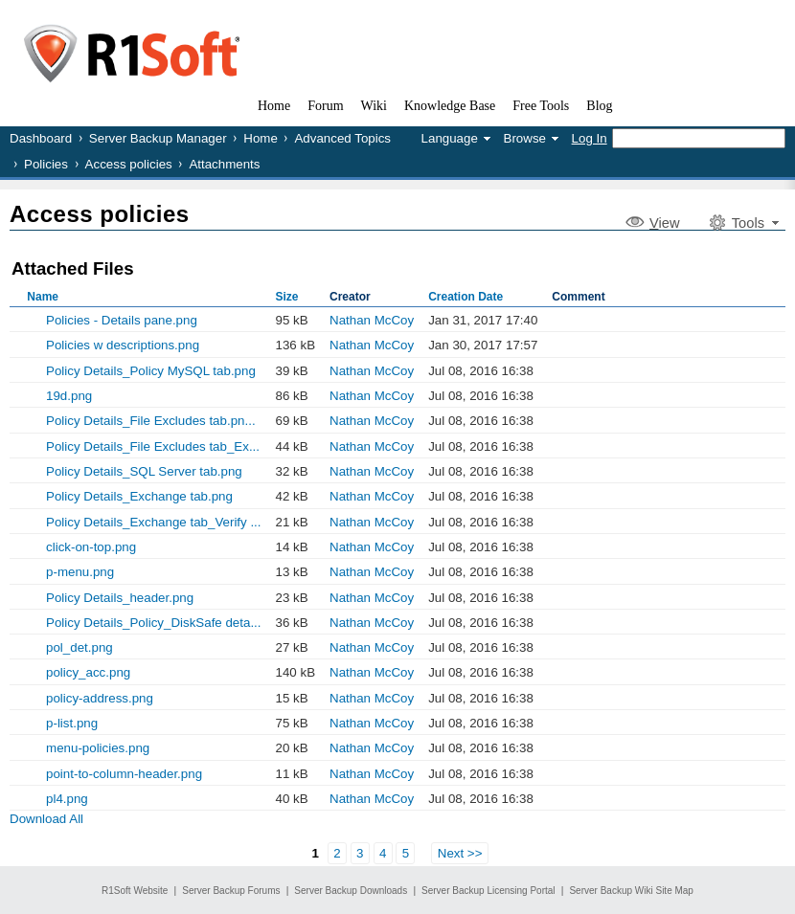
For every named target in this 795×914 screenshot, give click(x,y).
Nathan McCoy (371, 320)
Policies (46, 164)
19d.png (69, 396)
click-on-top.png (91, 547)
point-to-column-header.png (124, 774)
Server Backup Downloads (350, 890)
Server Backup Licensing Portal (488, 890)
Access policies (128, 164)
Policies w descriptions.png (122, 345)
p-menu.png (80, 572)
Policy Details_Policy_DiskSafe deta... (153, 622)
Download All (46, 819)
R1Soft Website (135, 890)
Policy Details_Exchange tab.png (139, 496)
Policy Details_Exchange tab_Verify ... (153, 522)
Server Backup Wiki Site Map (631, 890)
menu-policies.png (97, 748)
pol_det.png (79, 647)
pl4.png (67, 798)
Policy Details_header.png (119, 598)
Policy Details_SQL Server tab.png (144, 471)
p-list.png (72, 723)
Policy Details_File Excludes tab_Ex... (153, 446)
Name (42, 296)
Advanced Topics (342, 138)
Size (287, 296)
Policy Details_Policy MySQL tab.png (151, 371)
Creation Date (465, 296)
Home (260, 138)
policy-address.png (99, 698)
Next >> (460, 853)
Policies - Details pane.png (121, 320)
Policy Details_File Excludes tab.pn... (151, 420)
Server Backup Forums (231, 890)
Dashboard (41, 138)
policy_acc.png (88, 672)
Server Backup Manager (158, 138)
